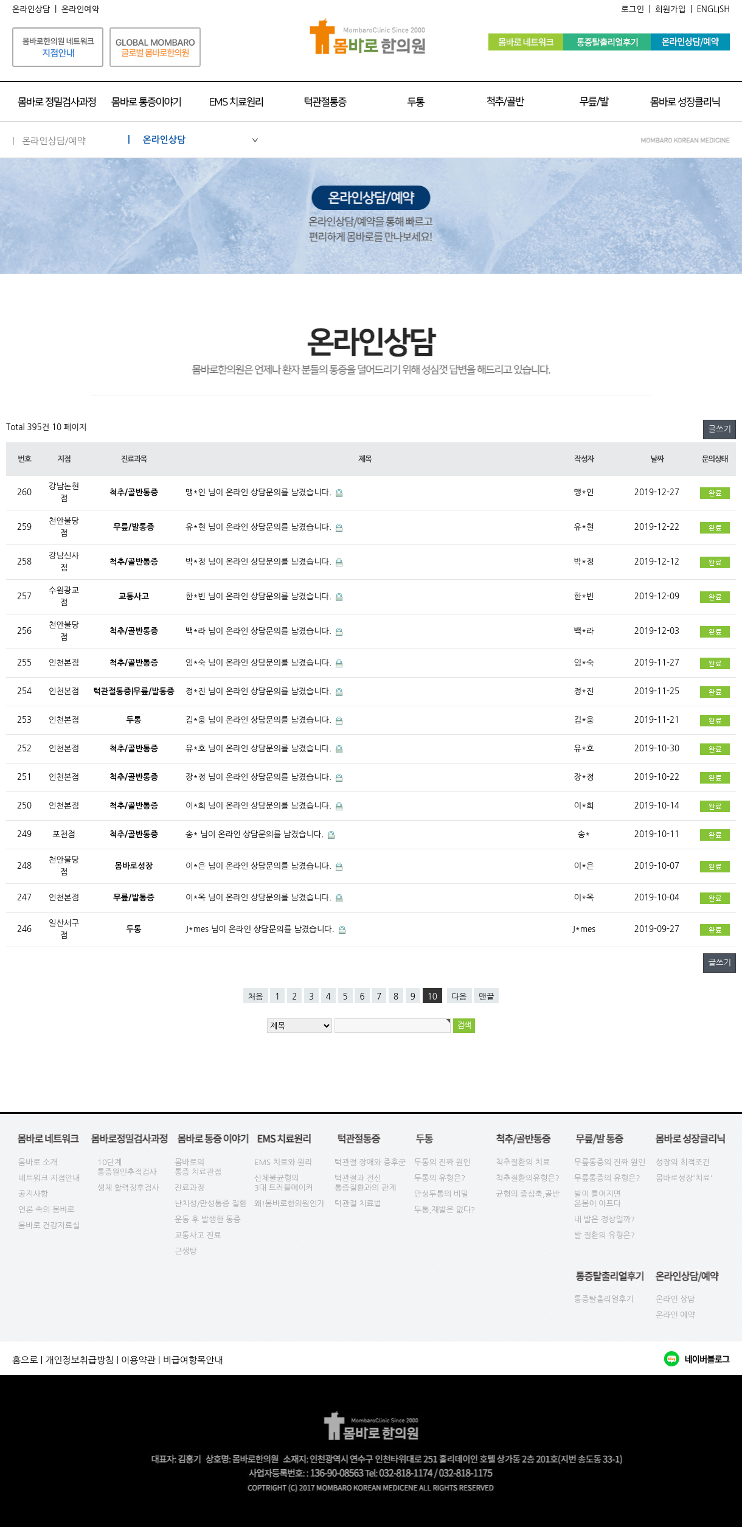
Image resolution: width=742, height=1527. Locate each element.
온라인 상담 (675, 1299)
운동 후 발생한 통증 (208, 1219)
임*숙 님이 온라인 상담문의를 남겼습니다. (260, 663)
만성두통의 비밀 (441, 1194)
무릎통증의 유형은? (607, 1178)
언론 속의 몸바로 (46, 1210)
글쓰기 (719, 429)
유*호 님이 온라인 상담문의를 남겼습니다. (260, 749)
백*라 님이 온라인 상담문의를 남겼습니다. (260, 631)
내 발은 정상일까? (604, 1219)
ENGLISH (713, 9)
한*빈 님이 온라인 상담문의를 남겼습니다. (260, 596)
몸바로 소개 (38, 1162)
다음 (459, 997)
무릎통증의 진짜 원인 (609, 1162)
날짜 (656, 459)
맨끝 (486, 997)
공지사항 (33, 1194)
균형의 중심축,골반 (528, 1194)
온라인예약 (80, 9)
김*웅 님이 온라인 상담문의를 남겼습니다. (260, 720)
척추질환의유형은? (528, 1178)
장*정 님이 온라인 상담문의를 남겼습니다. (260, 777)
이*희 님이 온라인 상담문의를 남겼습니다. (260, 806)
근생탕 (186, 1251)
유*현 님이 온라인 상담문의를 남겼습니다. (260, 527)
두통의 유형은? (439, 1178)
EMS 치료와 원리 (283, 1162)
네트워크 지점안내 (49, 1178)
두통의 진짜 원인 (442, 1162)
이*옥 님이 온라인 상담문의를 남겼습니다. (260, 898)
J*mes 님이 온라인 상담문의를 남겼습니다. (261, 929)
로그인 (632, 9)
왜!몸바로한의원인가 (289, 1204)
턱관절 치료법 (358, 1204)
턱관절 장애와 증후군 (370, 1162)
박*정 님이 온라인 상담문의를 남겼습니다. (260, 562)
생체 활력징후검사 (128, 1188)
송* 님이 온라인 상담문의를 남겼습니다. (256, 834)
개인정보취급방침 (79, 1360)
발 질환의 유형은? (604, 1235)
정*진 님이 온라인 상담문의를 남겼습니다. (260, 691)
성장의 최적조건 (683, 1162)
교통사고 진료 (198, 1235)
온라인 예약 (675, 1315)
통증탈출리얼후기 (604, 1299)
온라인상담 (31, 9)
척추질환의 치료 (523, 1162)
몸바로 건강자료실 (49, 1226)
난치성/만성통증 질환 (211, 1204)
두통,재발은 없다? (444, 1210)
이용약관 (138, 1360)
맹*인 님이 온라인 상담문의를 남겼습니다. (260, 492)
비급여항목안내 (193, 1360)
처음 (255, 997)
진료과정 (189, 1188)
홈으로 (25, 1360)
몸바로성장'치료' (684, 1178)
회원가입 (670, 9)
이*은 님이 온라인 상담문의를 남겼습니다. (260, 866)
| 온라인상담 (193, 139)
